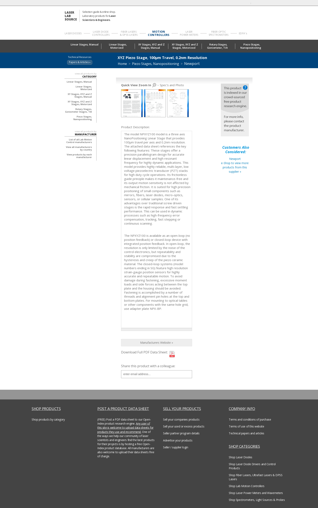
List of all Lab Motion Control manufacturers (79, 141)
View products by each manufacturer (79, 156)
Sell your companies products (181, 419)
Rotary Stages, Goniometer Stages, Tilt (78, 110)
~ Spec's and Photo (152, 85)
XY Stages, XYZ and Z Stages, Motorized (185, 46)
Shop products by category (48, 419)
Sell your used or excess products (183, 426)
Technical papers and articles (246, 433)
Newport (192, 63)
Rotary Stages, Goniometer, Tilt (218, 46)
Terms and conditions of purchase (250, 419)
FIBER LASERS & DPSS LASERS (129, 33)
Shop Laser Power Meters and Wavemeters (256, 493)
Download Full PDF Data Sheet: (144, 352)
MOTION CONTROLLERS (158, 33)
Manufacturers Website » (156, 342)
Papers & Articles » (79, 62)
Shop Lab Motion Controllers (246, 486)
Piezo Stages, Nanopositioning (251, 46)
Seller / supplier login (175, 447)
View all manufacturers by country (79, 148)
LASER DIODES (73, 33)
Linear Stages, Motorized (118, 46)
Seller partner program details (181, 433)
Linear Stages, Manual (85, 46)
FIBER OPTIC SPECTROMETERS (219, 33)
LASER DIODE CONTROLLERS (101, 33)
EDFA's (243, 33)
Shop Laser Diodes (240, 457)
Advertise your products (177, 440)
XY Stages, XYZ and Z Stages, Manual (151, 46)
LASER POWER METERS (189, 33)
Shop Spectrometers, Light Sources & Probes (257, 500)
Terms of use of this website (246, 426)
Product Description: (135, 127)
